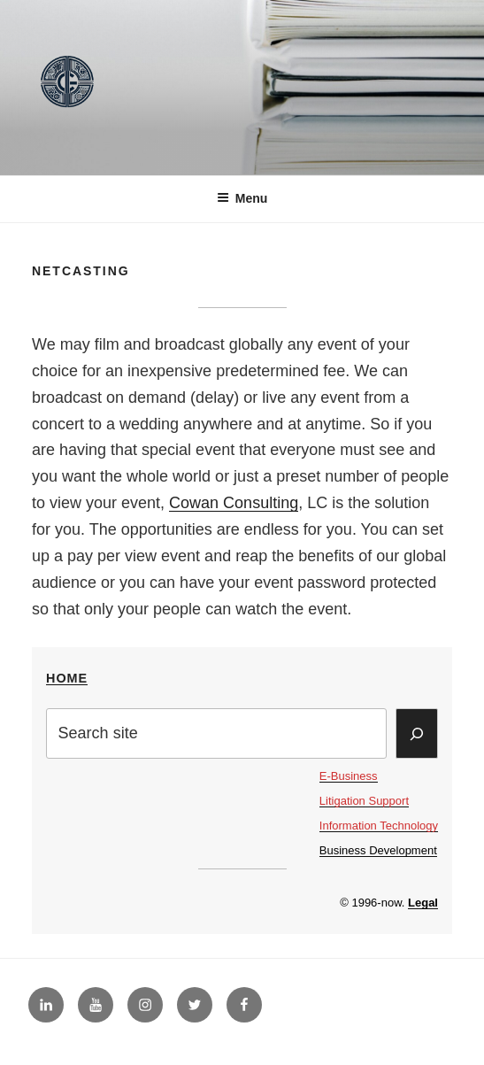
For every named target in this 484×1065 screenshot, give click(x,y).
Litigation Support (364, 800)
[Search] (417, 733)
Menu (242, 198)
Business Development (378, 850)
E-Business (348, 776)
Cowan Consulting (233, 503)
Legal (423, 902)
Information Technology (378, 825)
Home (67, 678)
